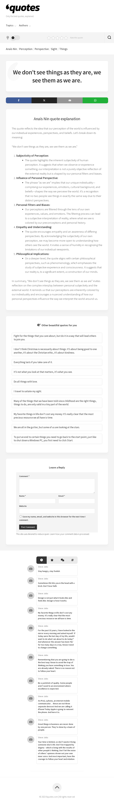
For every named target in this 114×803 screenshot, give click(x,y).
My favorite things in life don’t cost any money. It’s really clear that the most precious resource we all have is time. (55, 615)
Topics (9, 25)
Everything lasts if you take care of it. (33, 362)
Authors (23, 25)
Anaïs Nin (11, 49)
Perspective (42, 49)
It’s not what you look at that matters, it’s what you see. (43, 372)
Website (23, 506)
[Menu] (15, 25)
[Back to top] (57, 787)
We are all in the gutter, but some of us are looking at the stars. (47, 427)
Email (61, 496)
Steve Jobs (43, 566)
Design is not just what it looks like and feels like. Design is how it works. (55, 599)
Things (63, 49)
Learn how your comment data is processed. (70, 534)
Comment (24, 476)
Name (22, 496)
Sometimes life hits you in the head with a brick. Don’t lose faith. (56, 584)
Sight (54, 49)
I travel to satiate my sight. (28, 391)
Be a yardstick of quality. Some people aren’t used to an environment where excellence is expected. (55, 686)
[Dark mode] (13, 37)
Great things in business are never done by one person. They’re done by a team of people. (56, 727)
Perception (25, 49)
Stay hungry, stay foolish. (49, 571)
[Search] (109, 37)
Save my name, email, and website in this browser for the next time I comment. (52, 518)
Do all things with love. (25, 381)
